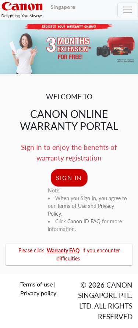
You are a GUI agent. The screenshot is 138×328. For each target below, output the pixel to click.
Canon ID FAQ (83, 221)
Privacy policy (38, 292)
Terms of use (36, 284)
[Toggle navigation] (127, 10)
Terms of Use (71, 206)
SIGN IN (69, 177)
